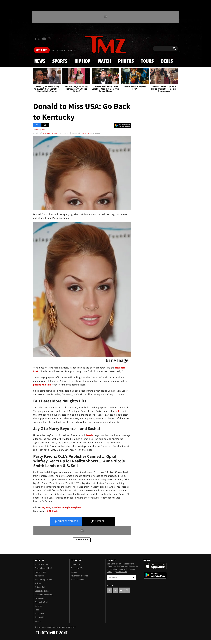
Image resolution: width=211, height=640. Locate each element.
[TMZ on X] (39, 39)
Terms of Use (40, 572)
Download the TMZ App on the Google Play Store (155, 575)
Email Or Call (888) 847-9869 (64, 50)
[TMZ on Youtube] (44, 38)
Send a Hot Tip (77, 568)
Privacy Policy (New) (43, 568)
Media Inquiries (77, 579)
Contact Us (75, 564)
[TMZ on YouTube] (121, 590)
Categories (39, 598)
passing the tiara (42, 384)
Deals (167, 61)
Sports (59, 61)
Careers (74, 572)
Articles (38, 583)
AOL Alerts (52, 511)
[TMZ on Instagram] (49, 39)
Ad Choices (39, 576)
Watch (104, 61)
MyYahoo (56, 507)
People (38, 610)
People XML (40, 613)
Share (66, 521)
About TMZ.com (41, 564)
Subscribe (133, 577)
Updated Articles (42, 591)
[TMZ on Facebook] (35, 39)
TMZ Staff (40, 129)
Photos (126, 61)
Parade (89, 435)
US (117, 411)
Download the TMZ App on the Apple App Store (155, 566)
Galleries (38, 606)
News (39, 61)
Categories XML (41, 602)
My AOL (46, 507)
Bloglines (76, 507)
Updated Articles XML (44, 595)
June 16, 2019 (85, 133)
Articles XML (40, 587)
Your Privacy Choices (43, 579)
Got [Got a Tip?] (41, 50)
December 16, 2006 (50, 133)
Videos (38, 621)
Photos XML (40, 617)
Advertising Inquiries (79, 576)
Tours (147, 61)
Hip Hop (82, 61)
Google (66, 507)
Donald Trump (82, 539)
